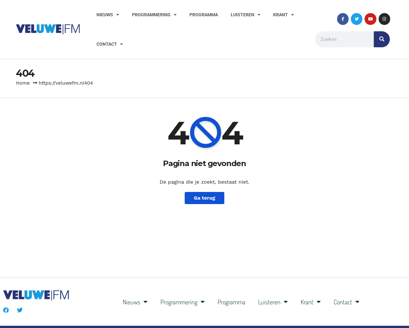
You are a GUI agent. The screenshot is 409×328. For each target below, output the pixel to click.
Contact (109, 44)
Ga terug (204, 198)
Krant (283, 14)
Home (23, 83)
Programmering (154, 14)
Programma (203, 14)
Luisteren (245, 14)
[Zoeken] (382, 39)
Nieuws (107, 14)
